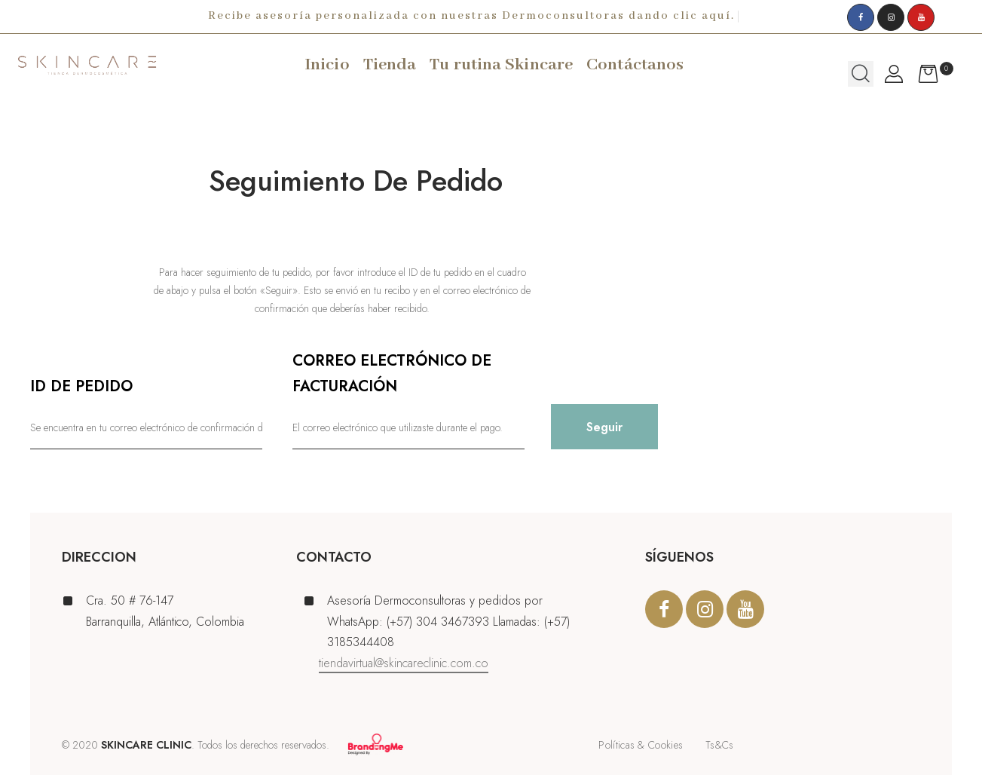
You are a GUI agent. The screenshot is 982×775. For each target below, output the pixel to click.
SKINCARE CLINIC (146, 744)
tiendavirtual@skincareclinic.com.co (403, 663)
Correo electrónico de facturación (391, 373)
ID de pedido (81, 386)
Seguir (604, 427)
